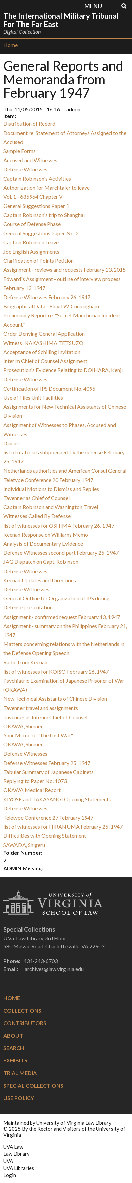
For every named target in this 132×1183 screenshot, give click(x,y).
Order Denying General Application (44, 333)
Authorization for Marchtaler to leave (46, 187)
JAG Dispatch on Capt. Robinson (40, 561)
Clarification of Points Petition (38, 260)
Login (9, 1175)
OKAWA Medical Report (32, 790)
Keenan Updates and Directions (39, 580)
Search (13, 1048)
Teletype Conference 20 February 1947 (48, 479)
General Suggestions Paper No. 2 (41, 233)
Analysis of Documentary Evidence (43, 543)
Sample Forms (19, 151)
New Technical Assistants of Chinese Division (55, 698)
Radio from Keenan (25, 662)
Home (10, 45)
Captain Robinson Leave (31, 242)
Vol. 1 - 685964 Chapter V (33, 196)
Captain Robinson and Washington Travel (50, 507)
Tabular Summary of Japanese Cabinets (48, 772)
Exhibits (15, 1060)
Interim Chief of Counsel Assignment (45, 361)
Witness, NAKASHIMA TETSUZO (43, 342)
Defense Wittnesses (26, 589)
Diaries (11, 443)
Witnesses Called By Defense (37, 516)
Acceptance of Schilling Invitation (41, 352)
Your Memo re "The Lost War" (38, 735)
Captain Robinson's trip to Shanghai (44, 215)
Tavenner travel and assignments (40, 707)
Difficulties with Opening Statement (44, 835)
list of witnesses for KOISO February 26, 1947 (56, 671)
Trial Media (20, 1073)
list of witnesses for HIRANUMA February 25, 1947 (63, 826)
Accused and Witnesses (30, 160)
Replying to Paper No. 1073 (35, 781)
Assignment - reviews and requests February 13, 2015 (64, 269)
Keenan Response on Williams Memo (45, 534)
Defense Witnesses (25, 169)
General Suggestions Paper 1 (36, 205)
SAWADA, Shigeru (24, 844)
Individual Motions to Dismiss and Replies (51, 489)
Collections (22, 1010)
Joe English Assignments (31, 251)
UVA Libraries (18, 1168)
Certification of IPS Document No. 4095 (49, 388)
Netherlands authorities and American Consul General (64, 470)
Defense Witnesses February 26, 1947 (46, 297)
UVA (8, 1161)
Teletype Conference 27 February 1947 (48, 817)
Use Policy (18, 1098)
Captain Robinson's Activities (37, 178)
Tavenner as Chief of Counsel (36, 498)
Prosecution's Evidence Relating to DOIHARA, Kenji (63, 370)
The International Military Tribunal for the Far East (61, 20)
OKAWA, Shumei (22, 726)
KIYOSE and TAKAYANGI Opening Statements (57, 799)
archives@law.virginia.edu (54, 969)
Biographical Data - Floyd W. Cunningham (51, 306)
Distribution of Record (29, 123)
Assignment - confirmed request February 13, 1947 (61, 616)
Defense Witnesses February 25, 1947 (46, 763)
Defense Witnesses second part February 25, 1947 (61, 552)
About (13, 1035)
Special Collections (33, 1085)
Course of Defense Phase (32, 224)
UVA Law (13, 1147)
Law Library (16, 1154)
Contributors (24, 1023)
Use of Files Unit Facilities (33, 397)
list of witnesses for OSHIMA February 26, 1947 (58, 525)
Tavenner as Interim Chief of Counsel (45, 717)
